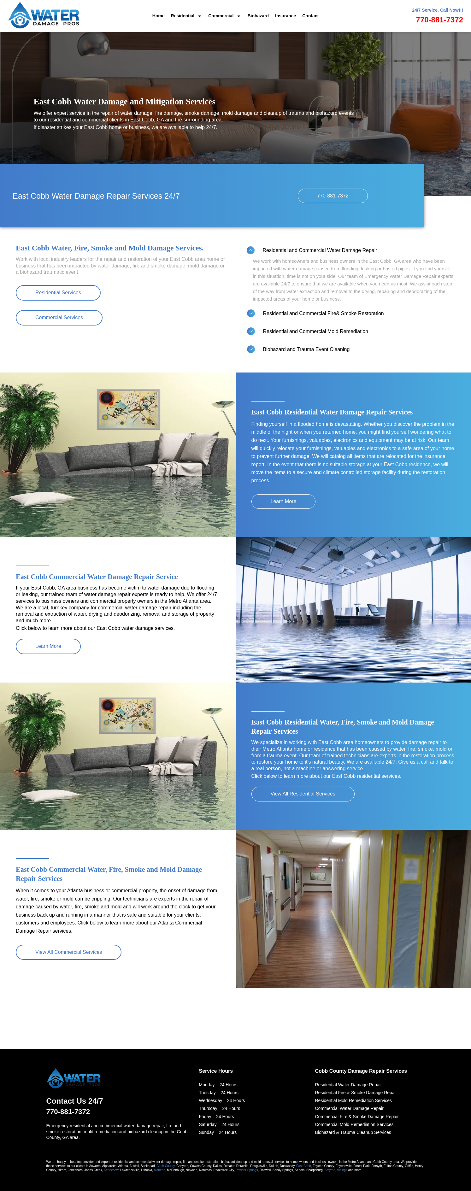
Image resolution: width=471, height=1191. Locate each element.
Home (158, 15)
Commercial (224, 16)
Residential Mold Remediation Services (353, 1099)
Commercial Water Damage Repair (349, 1107)
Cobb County (165, 1166)
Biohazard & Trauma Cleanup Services (353, 1131)
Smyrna (329, 1170)
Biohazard (258, 15)
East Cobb (303, 1166)
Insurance (285, 15)
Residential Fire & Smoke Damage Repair (356, 1091)
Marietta (159, 1170)
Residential (186, 16)
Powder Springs (247, 1170)
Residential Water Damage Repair (348, 1084)
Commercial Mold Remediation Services (354, 1123)
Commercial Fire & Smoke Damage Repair (357, 1115)
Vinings (342, 1170)
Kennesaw (111, 1170)
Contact (310, 15)
